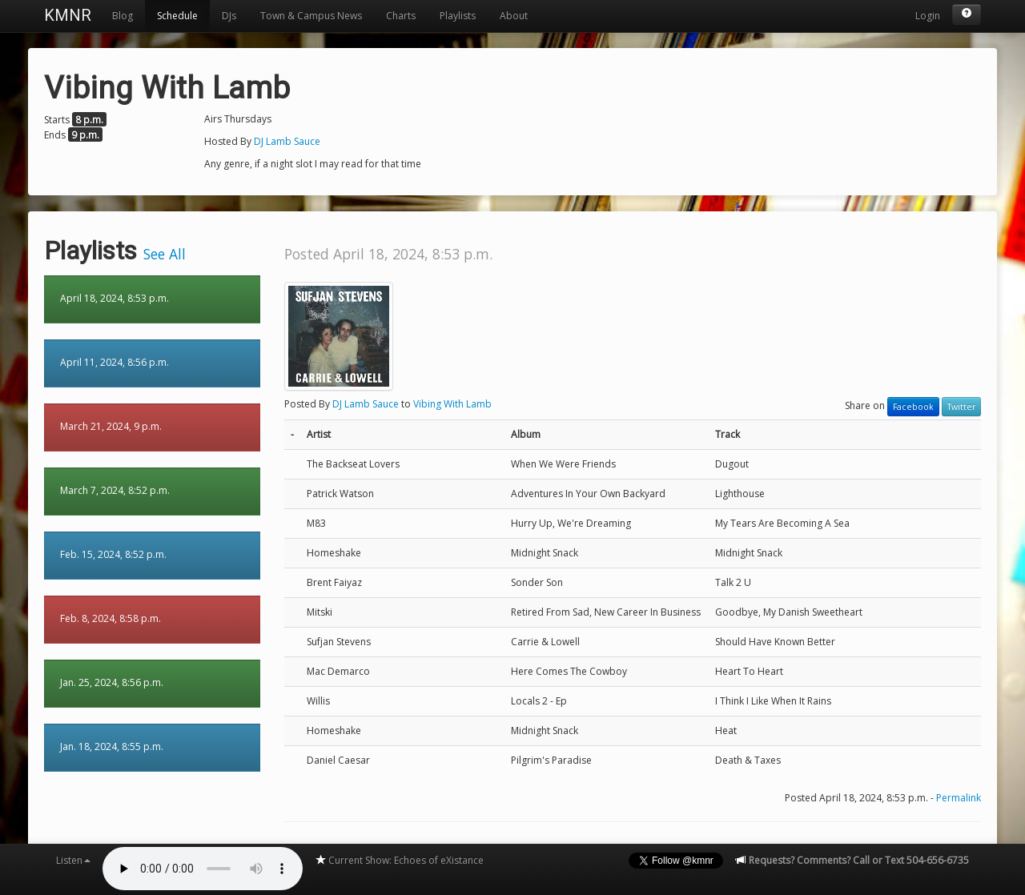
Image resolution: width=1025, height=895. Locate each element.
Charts (401, 15)
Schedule (177, 15)
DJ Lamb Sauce (287, 141)
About (514, 15)
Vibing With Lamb (452, 404)
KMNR (67, 15)
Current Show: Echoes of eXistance (399, 860)
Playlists (458, 15)
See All (164, 253)
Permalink (958, 798)
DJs (229, 15)
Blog (122, 15)
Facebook (913, 406)
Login (927, 15)
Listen (73, 860)
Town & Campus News (311, 15)
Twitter (961, 406)
